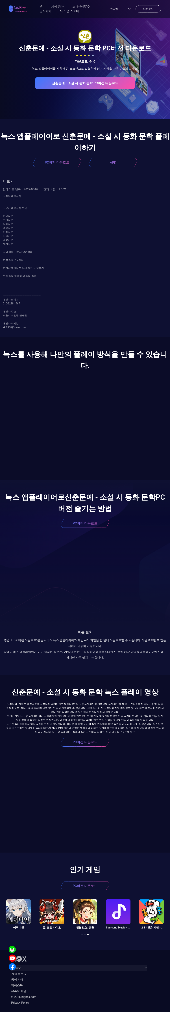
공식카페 (45, 11)
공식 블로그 (18, 973)
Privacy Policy (20, 1002)
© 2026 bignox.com (23, 997)
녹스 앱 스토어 (69, 11)
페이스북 (17, 985)
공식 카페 (17, 979)
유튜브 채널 (18, 991)
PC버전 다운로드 (57, 162)
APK (113, 162)
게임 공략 (57, 6)
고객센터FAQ (81, 6)
